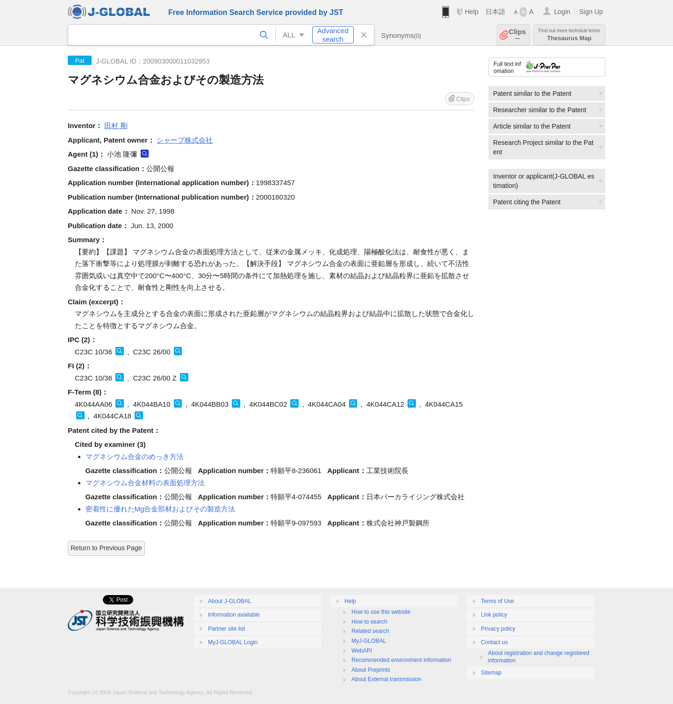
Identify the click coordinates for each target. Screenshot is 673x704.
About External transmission (386, 679)
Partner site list (226, 628)
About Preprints (370, 670)
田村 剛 (115, 125)
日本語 (495, 11)
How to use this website (380, 612)
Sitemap (491, 672)
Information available (234, 614)
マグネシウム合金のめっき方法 (135, 456)
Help (471, 11)
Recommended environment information (401, 660)
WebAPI (361, 650)
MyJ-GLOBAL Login (233, 642)
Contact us (494, 642)
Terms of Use (497, 601)
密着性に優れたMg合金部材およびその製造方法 (161, 509)
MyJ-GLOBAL (368, 641)
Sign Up (591, 11)
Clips (517, 35)
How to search (369, 621)
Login (562, 11)
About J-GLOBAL (229, 601)
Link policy (494, 614)
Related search (370, 631)
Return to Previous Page (106, 548)
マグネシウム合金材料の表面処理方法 (145, 483)
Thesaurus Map (569, 35)
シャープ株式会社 (185, 140)
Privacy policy (498, 628)
